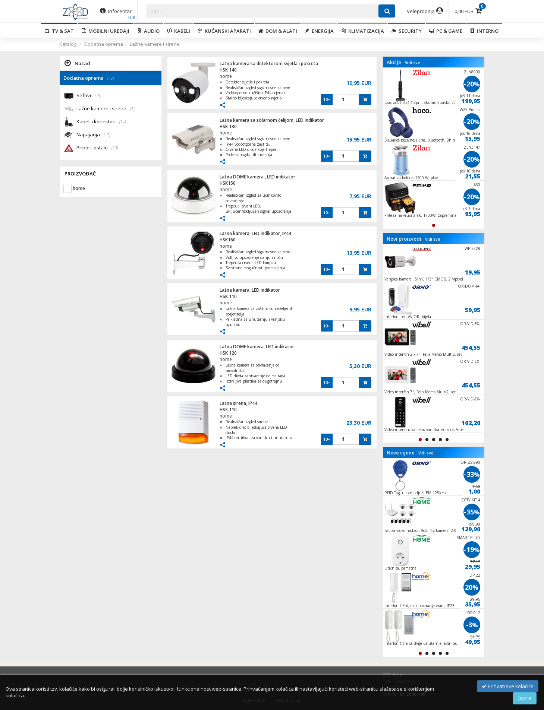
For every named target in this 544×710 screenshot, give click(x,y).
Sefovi (88, 96)
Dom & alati (277, 31)
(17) (107, 134)
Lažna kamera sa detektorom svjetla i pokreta (269, 63)
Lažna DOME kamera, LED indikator (257, 346)
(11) (122, 121)
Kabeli (178, 31)
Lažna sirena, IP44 (238, 403)
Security (407, 31)
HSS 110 (228, 409)
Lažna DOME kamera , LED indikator (257, 177)
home (226, 76)
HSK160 (228, 240)
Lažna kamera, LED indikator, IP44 (255, 233)
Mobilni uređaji (105, 31)
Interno (484, 31)
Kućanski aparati (224, 31)
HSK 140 (228, 70)
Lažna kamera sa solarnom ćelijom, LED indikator (272, 120)
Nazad (77, 63)
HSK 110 (228, 296)
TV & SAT (59, 31)
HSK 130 (228, 126)
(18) (114, 147)
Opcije (525, 698)
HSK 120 (228, 353)
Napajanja (93, 135)
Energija (319, 31)
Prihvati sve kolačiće (508, 686)
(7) (132, 108)
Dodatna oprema (103, 44)
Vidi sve (412, 62)
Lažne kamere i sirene (155, 44)
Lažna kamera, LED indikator (250, 290)
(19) (98, 95)
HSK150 (228, 183)
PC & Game (445, 31)
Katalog (67, 44)
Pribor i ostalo (97, 148)
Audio (148, 31)
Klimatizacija (362, 31)
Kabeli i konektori (101, 122)
